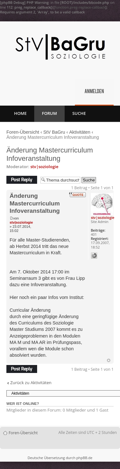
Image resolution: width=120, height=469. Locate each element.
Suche (79, 113)
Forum (49, 113)
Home (20, 113)
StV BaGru (54, 132)
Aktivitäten (79, 132)
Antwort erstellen (21, 180)
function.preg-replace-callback (80, 7)
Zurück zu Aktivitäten (31, 382)
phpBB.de (84, 457)
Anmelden (94, 92)
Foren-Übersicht (22, 132)
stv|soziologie (44, 166)
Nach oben (108, 360)
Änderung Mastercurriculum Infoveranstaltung (49, 154)
